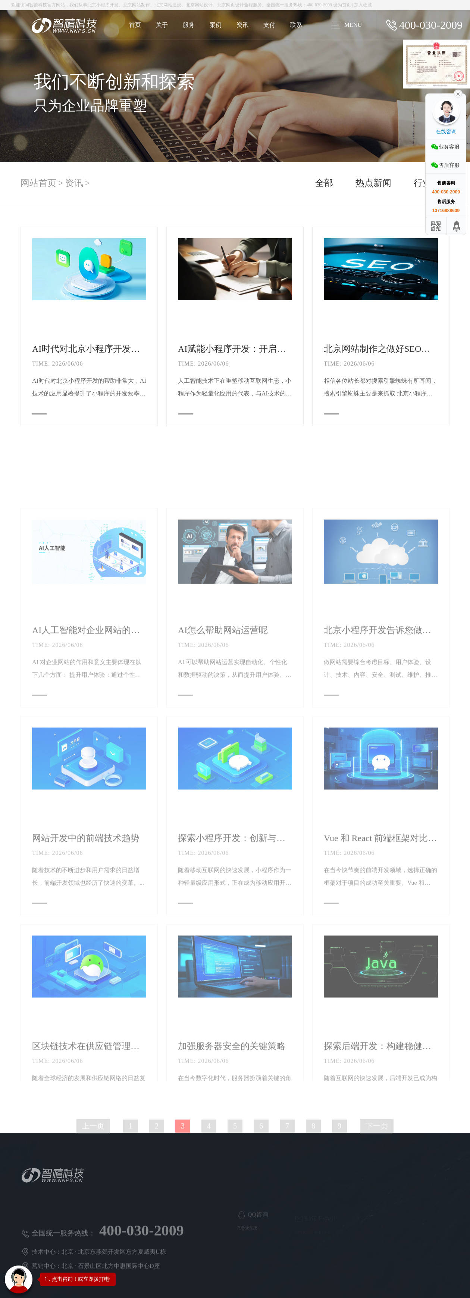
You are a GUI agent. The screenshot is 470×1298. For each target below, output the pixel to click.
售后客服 (449, 165)
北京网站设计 (199, 4)
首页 (135, 25)
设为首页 (342, 4)
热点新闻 (373, 185)
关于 (162, 25)
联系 (296, 25)
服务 (189, 25)
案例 (216, 25)
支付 (269, 25)
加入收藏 (363, 4)
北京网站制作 (136, 4)
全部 (324, 185)
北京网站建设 (167, 4)
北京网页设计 (230, 4)
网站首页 (38, 185)
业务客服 (449, 147)
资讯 (242, 25)
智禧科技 (38, 4)
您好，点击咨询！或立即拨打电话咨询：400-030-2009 (100, 1279)
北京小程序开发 (103, 4)
